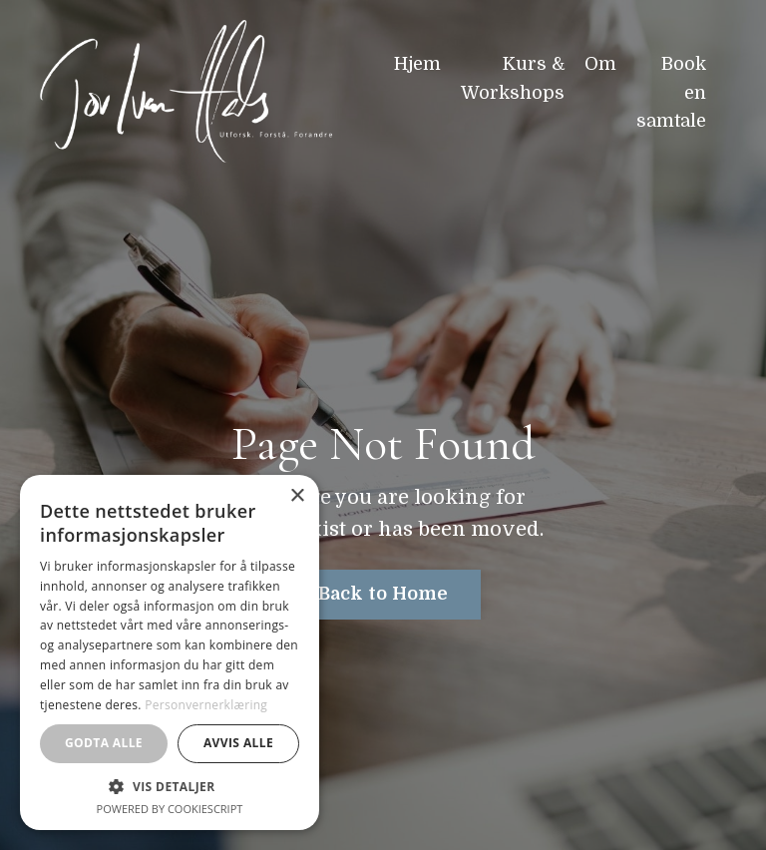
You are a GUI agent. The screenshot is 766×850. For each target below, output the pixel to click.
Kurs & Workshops (513, 78)
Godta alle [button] (104, 742)
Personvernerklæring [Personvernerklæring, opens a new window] (206, 704)
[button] (169, 786)
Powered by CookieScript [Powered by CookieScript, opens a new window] (170, 808)
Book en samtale (671, 93)
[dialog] (169, 652)
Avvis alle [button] (238, 742)
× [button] (296, 496)
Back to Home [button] (383, 594)
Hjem (417, 64)
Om (600, 64)
